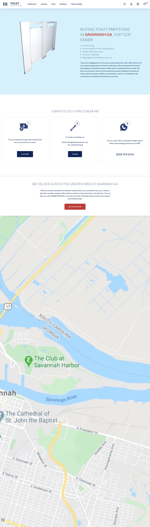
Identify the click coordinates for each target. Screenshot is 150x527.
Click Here (25, 154)
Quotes (43, 4)
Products (31, 4)
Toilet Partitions (11, 4)
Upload (75, 154)
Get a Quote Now (75, 207)
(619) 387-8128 (77, 145)
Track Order (75, 4)
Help (53, 4)
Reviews (62, 4)
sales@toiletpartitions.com (77, 142)
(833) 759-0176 (125, 154)
